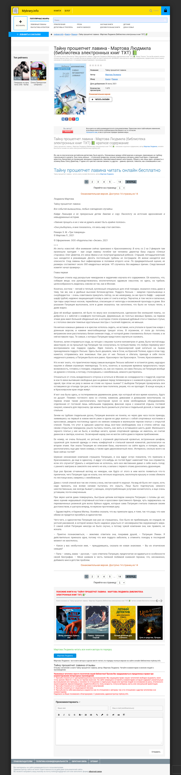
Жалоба (67, 131)
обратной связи (95, 771)
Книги (57, 10)
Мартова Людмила (113, 75)
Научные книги (106, 24)
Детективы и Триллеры (63, 27)
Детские (126, 24)
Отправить (156, 752)
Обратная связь (79, 761)
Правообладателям (23, 761)
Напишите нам (91, 132)
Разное (115, 79)
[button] (58, 714)
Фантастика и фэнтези (40, 27)
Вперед (131, 182)
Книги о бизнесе (83, 27)
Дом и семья (128, 27)
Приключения (59, 24)
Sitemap (94, 761)
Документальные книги (110, 27)
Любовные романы (38, 24)
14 (119, 182)
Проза (79, 24)
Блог (67, 10)
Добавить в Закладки (29, 34)
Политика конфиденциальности (52, 761)
